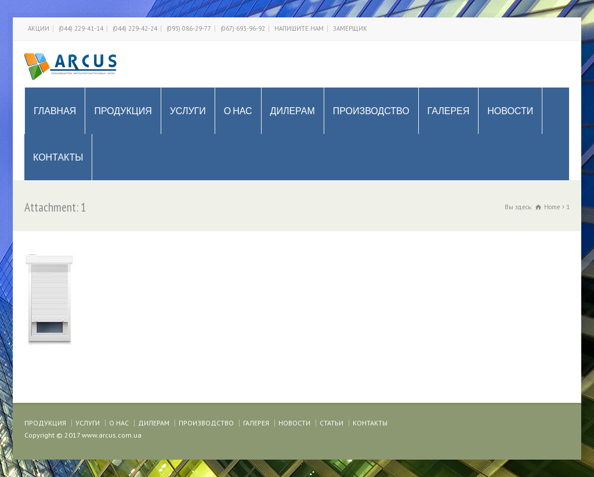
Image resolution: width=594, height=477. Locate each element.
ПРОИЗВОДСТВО (371, 110)
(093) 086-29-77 (188, 28)
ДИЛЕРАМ (292, 110)
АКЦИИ (38, 28)
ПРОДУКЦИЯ (122, 110)
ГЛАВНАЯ (55, 110)
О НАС (238, 110)
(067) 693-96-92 (242, 28)
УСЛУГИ (188, 110)
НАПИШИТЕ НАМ (299, 28)
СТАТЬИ (331, 422)
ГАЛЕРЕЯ (449, 110)
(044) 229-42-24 (135, 28)
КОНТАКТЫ (58, 157)
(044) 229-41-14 (81, 28)
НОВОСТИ (510, 110)
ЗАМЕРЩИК (350, 28)
